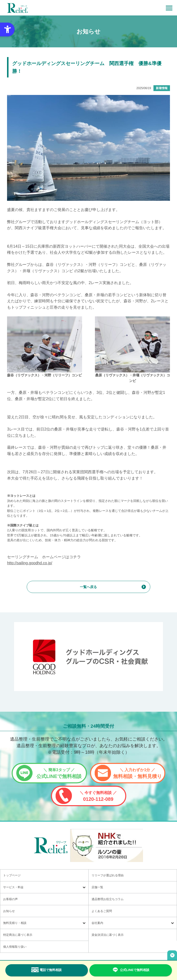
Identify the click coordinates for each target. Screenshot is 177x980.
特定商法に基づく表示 (17, 935)
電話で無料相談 (46, 969)
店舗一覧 (97, 887)
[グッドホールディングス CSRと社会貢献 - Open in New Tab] (88, 656)
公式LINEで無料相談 (59, 773)
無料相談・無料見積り (137, 773)
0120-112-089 (98, 796)
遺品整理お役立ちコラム (108, 899)
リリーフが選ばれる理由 (108, 875)
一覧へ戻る (88, 587)
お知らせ (9, 911)
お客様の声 (10, 899)
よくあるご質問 (102, 911)
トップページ (12, 875)
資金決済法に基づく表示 (108, 935)
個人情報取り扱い (14, 946)
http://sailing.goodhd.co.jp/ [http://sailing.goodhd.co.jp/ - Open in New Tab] (29, 563)
